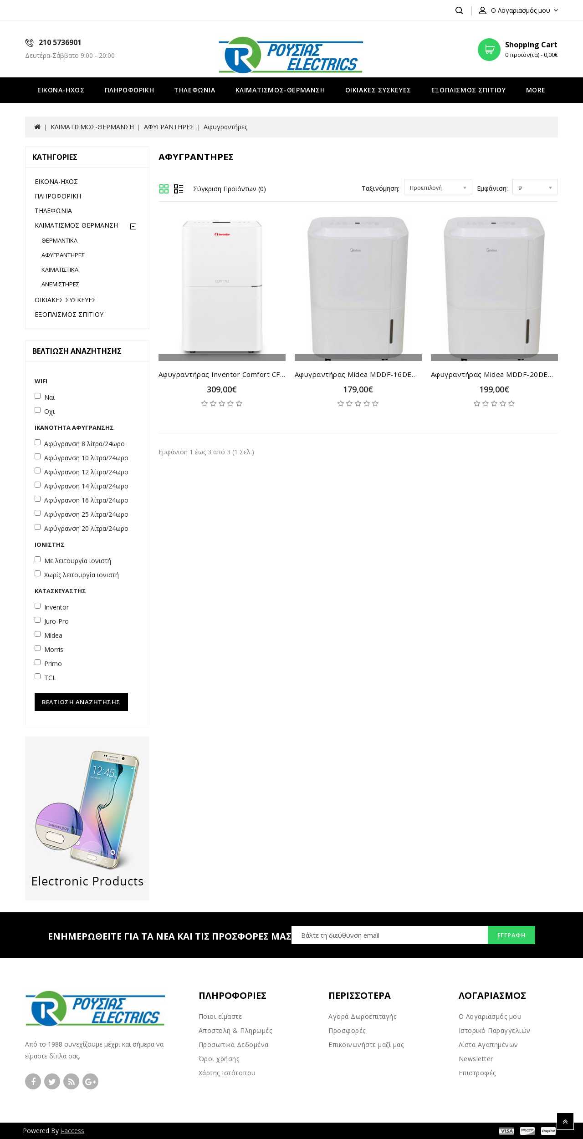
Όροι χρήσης (219, 1058)
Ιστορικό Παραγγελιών (495, 1030)
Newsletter (476, 1058)
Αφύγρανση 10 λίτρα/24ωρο (86, 457)
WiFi (41, 381)
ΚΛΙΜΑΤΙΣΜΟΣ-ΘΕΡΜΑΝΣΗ (280, 90)
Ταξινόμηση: (380, 188)
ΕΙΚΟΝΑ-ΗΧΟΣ (61, 90)
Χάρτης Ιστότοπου (227, 1072)
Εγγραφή (511, 935)
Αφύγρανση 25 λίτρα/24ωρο (86, 514)
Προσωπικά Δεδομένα (234, 1044)
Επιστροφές (477, 1072)
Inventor (56, 607)
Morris (53, 649)
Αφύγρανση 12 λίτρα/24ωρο (86, 472)
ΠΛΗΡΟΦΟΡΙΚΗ (129, 90)
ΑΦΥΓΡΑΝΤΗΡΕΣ (169, 126)
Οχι (49, 411)
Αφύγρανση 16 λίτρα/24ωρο (86, 500)
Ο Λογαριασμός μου (490, 1016)
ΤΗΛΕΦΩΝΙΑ (194, 90)
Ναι (49, 397)
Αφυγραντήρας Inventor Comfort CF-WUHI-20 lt (241, 374)
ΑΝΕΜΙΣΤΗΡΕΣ (60, 284)
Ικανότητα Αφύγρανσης (74, 427)
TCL (50, 677)
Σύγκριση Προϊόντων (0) (229, 188)
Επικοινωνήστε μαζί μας (366, 1044)
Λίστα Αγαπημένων (488, 1044)
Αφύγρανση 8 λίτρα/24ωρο (84, 443)
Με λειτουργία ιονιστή (77, 560)
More (536, 90)
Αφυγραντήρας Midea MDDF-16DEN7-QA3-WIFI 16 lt (386, 374)
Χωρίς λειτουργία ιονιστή (81, 574)
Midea (53, 635)
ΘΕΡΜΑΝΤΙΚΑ (59, 240)
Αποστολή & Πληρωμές (235, 1030)
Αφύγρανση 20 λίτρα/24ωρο (86, 528)
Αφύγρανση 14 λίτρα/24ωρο (86, 486)
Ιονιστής (50, 544)
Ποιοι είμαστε (220, 1016)
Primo (53, 663)
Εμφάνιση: (492, 188)
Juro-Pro (56, 621)
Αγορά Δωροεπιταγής (362, 1016)
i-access (72, 1130)
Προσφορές (347, 1030)
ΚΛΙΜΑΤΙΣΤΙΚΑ (59, 269)
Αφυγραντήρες (225, 126)
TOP (565, 1121)
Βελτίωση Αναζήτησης (81, 702)
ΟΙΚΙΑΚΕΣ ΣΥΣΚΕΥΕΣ (378, 90)
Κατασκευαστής (60, 591)
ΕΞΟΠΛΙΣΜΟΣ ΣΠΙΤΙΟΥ (468, 90)
